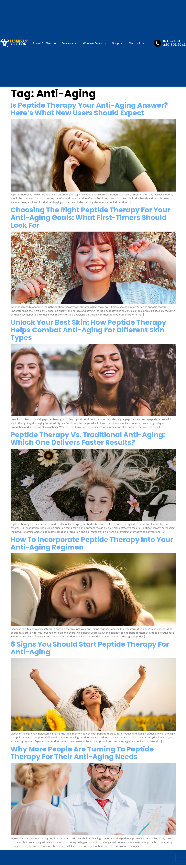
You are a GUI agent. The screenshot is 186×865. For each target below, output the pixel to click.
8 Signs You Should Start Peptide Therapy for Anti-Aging (90, 648)
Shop (117, 43)
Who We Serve (94, 43)
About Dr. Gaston (44, 43)
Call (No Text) (171, 41)
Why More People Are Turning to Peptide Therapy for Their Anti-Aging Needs (82, 753)
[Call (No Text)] (157, 43)
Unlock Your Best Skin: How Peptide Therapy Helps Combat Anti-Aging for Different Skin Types (88, 330)
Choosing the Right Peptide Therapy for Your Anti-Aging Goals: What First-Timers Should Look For (90, 217)
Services (69, 43)
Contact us (136, 43)
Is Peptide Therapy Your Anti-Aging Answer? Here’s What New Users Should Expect (89, 109)
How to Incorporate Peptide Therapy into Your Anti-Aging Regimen (92, 543)
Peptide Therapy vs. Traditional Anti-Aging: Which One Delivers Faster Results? (88, 438)
